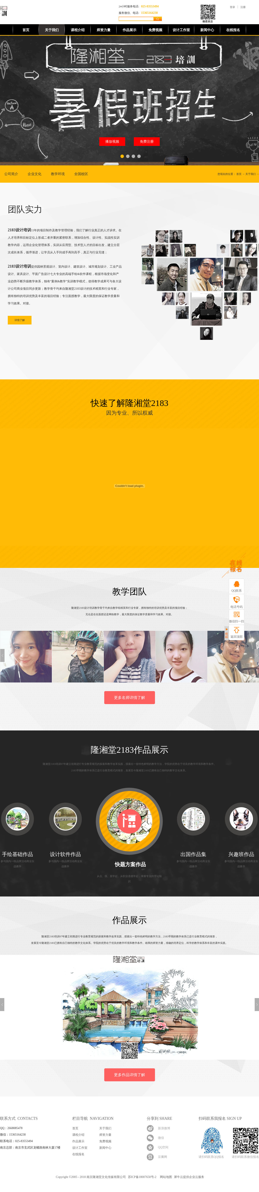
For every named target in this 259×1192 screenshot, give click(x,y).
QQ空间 (163, 1147)
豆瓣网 (162, 1156)
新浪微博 (164, 1128)
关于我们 (250, 174)
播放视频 (112, 141)
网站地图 (165, 1177)
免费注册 (147, 141)
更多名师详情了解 (129, 697)
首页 (25, 30)
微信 (161, 1137)
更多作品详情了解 (129, 1075)
